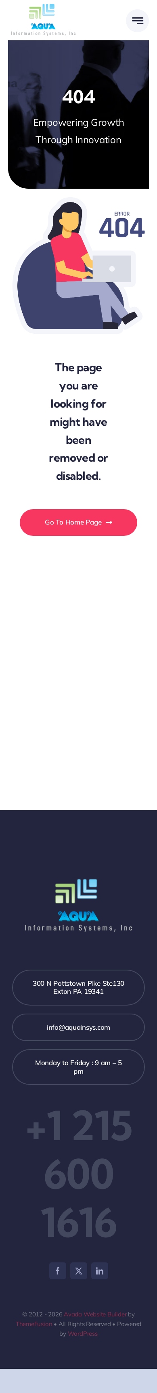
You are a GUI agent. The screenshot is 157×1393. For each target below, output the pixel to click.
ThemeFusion (34, 1324)
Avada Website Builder (95, 1314)
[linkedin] (99, 1270)
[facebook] (57, 1270)
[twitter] (78, 1270)
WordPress (83, 1333)
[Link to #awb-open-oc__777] (137, 20)
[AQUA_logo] (43, 4)
